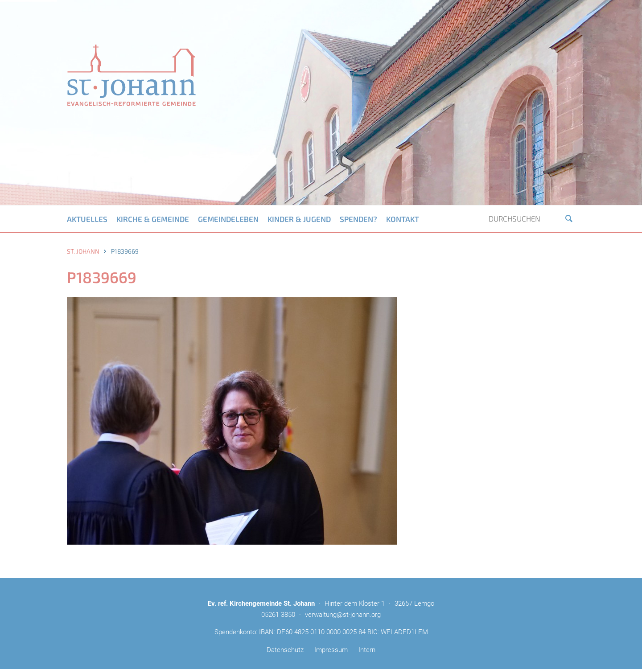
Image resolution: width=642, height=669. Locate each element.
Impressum (331, 650)
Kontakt (402, 218)
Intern (366, 650)
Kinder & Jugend (299, 218)
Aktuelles (87, 218)
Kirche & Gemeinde (152, 218)
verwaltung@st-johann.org (343, 615)
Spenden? (358, 218)
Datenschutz (285, 650)
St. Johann (83, 251)
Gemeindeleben (228, 218)
